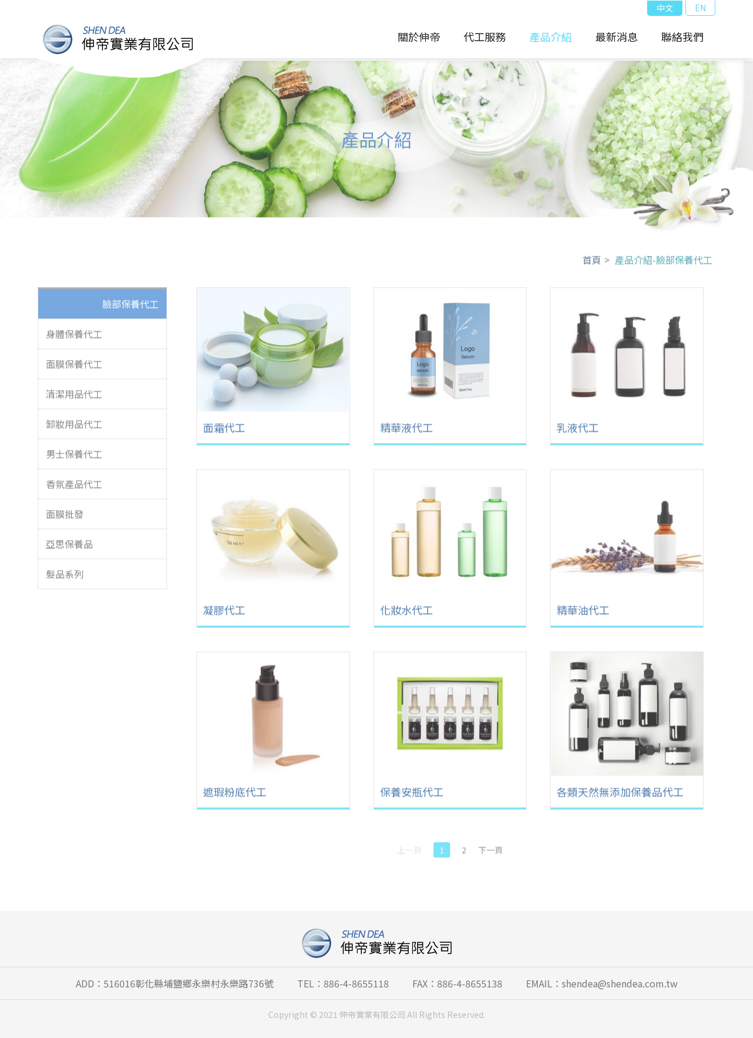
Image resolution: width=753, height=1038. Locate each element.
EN (700, 8)
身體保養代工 (74, 338)
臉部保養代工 (130, 308)
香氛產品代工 (74, 488)
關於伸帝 (419, 36)
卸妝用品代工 (74, 428)
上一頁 (409, 854)
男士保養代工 (74, 458)
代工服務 (485, 36)
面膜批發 (65, 518)
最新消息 (616, 36)
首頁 (591, 264)
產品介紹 (550, 36)
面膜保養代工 (74, 368)
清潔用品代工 (74, 398)
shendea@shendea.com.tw (620, 983)
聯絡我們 (682, 36)
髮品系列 (65, 578)
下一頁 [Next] (490, 854)
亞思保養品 (69, 548)
